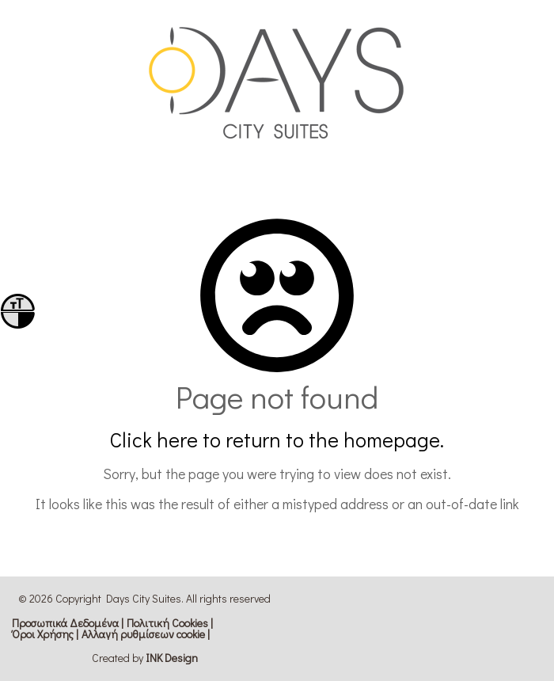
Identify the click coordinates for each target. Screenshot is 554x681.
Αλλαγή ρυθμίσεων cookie (143, 634)
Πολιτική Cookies (167, 623)
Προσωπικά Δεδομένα (65, 623)
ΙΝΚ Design (172, 657)
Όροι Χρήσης (43, 634)
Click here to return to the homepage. (277, 439)
